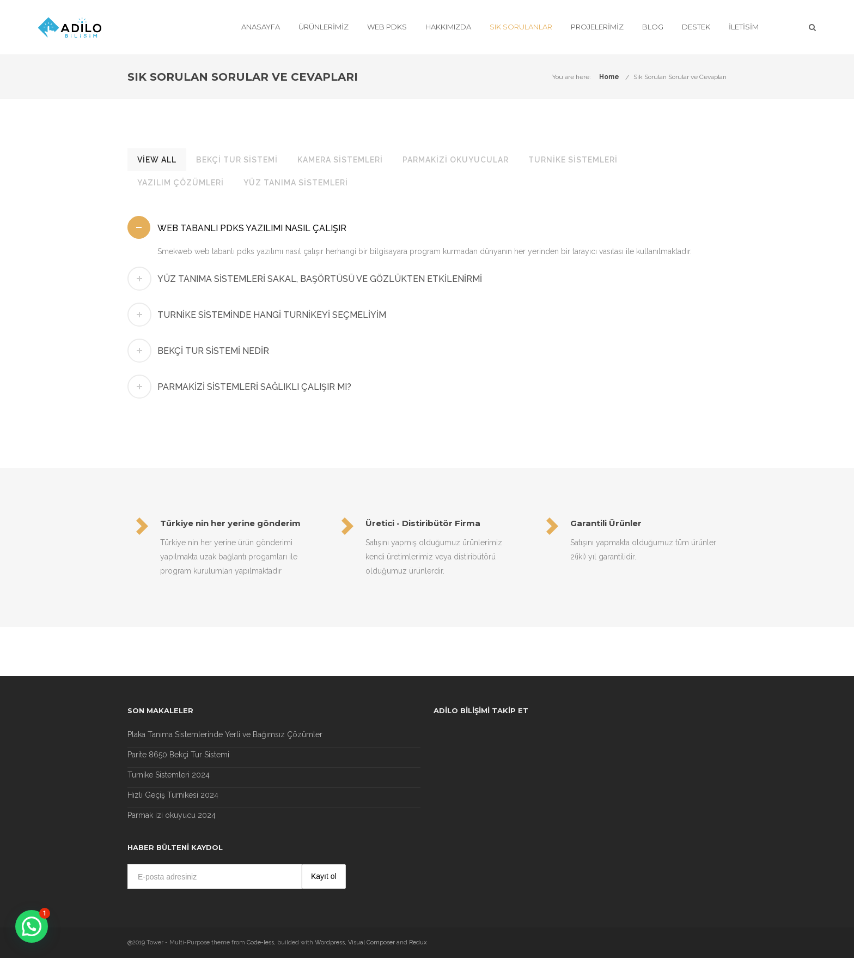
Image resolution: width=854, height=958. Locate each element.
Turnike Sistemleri (573, 159)
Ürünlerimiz (323, 26)
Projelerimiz (597, 26)
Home (609, 77)
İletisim (744, 26)
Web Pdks (387, 26)
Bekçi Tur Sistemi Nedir (213, 351)
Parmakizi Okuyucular (455, 159)
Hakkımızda (448, 26)
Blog (652, 26)
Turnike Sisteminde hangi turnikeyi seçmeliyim (271, 315)
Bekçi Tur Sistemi (237, 159)
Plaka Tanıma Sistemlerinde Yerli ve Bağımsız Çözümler (224, 734)
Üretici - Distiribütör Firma (422, 523)
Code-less (260, 942)
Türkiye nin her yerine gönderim (230, 523)
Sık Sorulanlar (521, 26)
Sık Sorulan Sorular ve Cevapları (680, 77)
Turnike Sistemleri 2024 (168, 774)
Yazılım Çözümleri (180, 182)
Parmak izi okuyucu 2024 (171, 815)
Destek (696, 26)
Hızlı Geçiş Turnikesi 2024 (172, 795)
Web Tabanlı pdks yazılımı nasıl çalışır (251, 228)
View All (156, 159)
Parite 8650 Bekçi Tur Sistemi (178, 754)
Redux (418, 942)
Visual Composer (371, 942)
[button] (31, 926)
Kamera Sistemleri (340, 159)
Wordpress (330, 942)
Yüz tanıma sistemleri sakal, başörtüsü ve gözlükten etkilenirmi (319, 279)
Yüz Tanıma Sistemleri (295, 182)
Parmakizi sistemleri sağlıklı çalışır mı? (254, 387)
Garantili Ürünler (606, 523)
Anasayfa (260, 26)
